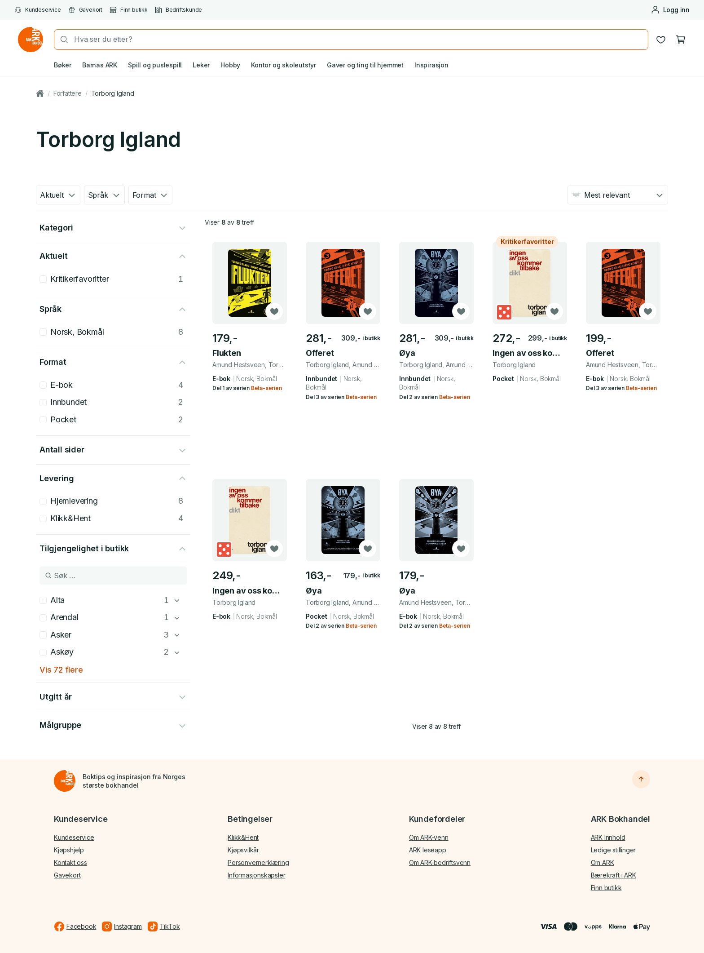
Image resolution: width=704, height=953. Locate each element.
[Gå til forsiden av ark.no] (30, 39)
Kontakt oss (70, 862)
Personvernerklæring (258, 862)
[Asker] (177, 635)
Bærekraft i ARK (613, 875)
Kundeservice (37, 9)
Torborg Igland (112, 93)
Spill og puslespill (155, 65)
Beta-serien (266, 388)
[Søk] (61, 39)
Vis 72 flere (61, 669)
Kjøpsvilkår (243, 850)
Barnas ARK (99, 65)
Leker (201, 65)
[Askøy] (177, 652)
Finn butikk (129, 9)
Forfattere (67, 93)
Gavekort (85, 9)
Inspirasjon (431, 65)
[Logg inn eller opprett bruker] (670, 9)
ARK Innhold (608, 837)
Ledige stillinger (613, 850)
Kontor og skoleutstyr (283, 65)
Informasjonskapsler (256, 875)
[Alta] (177, 600)
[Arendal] (177, 618)
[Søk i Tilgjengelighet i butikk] (113, 576)
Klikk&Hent (243, 837)
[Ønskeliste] (661, 39)
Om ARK (602, 862)
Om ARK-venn (429, 837)
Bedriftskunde (178, 9)
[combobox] (358, 39)
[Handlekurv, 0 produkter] (680, 39)
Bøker (62, 65)
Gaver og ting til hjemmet (365, 65)
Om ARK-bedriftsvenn (440, 862)
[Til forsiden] (64, 781)
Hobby (230, 65)
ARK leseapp (427, 850)
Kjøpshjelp (69, 850)
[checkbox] (43, 279)
